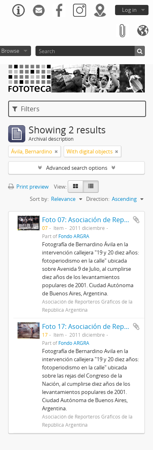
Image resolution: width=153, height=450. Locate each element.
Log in (129, 10)
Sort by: (39, 198)
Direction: (97, 198)
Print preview (28, 186)
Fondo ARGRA (73, 236)
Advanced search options (76, 167)
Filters (26, 108)
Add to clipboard (136, 220)
